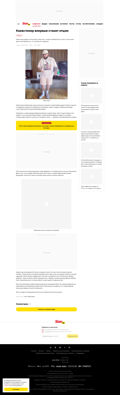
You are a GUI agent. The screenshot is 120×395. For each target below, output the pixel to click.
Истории (64, 24)
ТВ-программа (88, 24)
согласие (6, 385)
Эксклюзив (54, 24)
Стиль (78, 24)
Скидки (99, 24)
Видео (45, 24)
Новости (36, 24)
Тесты (71, 24)
